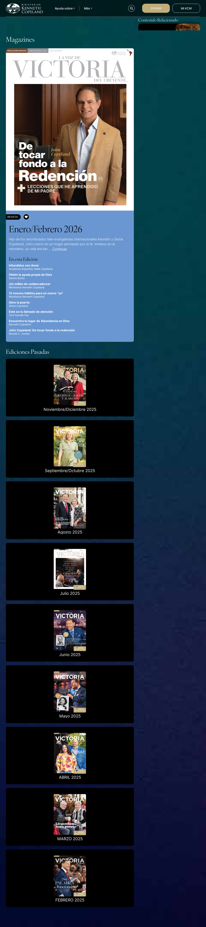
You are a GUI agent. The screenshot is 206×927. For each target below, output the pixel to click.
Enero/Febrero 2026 (45, 229)
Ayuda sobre (64, 8)
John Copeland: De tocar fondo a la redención (42, 330)
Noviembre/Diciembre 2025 (70, 409)
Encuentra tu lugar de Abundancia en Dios (39, 321)
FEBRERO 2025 (69, 900)
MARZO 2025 (70, 839)
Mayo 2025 (70, 716)
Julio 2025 (70, 593)
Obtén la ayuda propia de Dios (30, 275)
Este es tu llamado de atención (31, 312)
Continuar (59, 248)
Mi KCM (186, 8)
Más (87, 8)
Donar (156, 8)
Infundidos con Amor (24, 265)
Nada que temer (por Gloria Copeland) (166, 210)
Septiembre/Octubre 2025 (70, 471)
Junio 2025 (69, 655)
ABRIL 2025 (70, 777)
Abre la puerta (19, 302)
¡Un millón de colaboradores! (29, 284)
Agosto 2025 (70, 532)
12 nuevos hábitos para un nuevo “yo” (36, 293)
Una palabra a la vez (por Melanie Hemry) (163, 152)
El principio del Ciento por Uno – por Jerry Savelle (165, 93)
